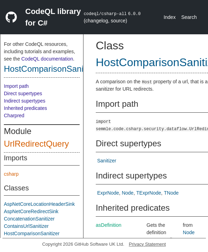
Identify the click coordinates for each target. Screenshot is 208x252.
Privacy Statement (147, 244)
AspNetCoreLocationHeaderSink (39, 204)
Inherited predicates (25, 108)
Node (127, 193)
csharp (11, 174)
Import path (16, 86)
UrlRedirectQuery (36, 143)
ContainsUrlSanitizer (26, 226)
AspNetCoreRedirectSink (31, 211)
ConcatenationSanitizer (29, 219)
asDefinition (108, 225)
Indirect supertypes (24, 101)
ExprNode (108, 193)
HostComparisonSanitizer (51, 69)
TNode (171, 193)
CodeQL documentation (47, 59)
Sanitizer (106, 160)
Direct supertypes (23, 93)
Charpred (14, 115)
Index (169, 17)
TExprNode (148, 193)
